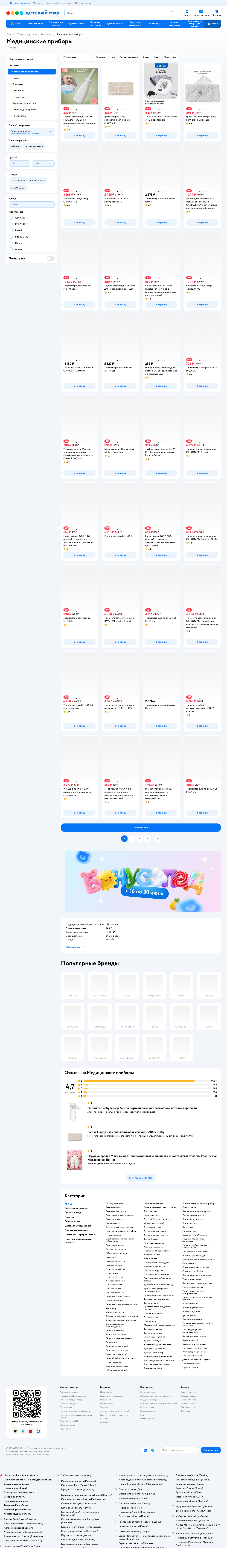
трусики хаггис (113, 1223)
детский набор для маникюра (120, 1358)
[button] (212, 24)
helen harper (112, 1273)
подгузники (150, 1321)
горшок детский (190, 1303)
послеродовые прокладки (195, 1251)
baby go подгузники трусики (120, 1227)
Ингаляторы (19, 96)
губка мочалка (189, 1315)
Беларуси (46, 1454)
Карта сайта (65, 1428)
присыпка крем (190, 1367)
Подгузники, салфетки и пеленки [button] (78, 1240)
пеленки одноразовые (193, 1356)
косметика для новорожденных (121, 1320)
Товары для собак (188, 1399)
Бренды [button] (69, 1203)
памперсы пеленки (191, 1363)
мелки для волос (114, 1362)
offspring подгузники (116, 1253)
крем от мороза (151, 1215)
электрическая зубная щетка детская (157, 1279)
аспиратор (111, 1308)
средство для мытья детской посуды (157, 1307)
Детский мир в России (17, 1454)
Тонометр (18, 84)
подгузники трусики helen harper (122, 1231)
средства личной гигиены (194, 1235)
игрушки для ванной (154, 1223)
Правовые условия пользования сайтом (47, 1448)
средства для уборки (192, 1271)
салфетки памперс (115, 1300)
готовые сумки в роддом (194, 1255)
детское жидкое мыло (155, 1348)
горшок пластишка (115, 1292)
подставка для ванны (192, 1287)
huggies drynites (152, 1255)
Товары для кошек (189, 1392)
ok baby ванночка (114, 1203)
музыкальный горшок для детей (159, 1325)
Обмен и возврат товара (71, 1399)
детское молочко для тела (156, 1299)
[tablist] (143, 881)
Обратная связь (67, 1425)
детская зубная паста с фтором (159, 1360)
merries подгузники (115, 1281)
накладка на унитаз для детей (158, 1344)
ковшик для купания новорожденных (192, 1330)
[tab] (143, 881)
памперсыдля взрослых (194, 1215)
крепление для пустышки (194, 1344)
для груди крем (189, 1223)
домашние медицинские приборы (199, 1203)
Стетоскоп (18, 90)
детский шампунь (152, 1341)
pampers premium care (154, 1266)
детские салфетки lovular (118, 1296)
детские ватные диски (155, 1231)
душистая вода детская (117, 1366)
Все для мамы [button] (72, 1221)
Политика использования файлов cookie (76, 1416)
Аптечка (45, 34)
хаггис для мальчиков (154, 1247)
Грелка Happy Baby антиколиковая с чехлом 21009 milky (125, 1132)
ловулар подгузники (116, 1249)
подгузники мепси (115, 1277)
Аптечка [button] (69, 1216)
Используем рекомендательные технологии (27, 1451)
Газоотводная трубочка (25, 109)
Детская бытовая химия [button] (78, 1225)
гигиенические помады (117, 1350)
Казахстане (34, 1454)
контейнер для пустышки (194, 1336)
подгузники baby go (115, 1269)
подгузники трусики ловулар (120, 1215)
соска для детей (190, 1340)
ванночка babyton (114, 1207)
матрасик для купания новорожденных (193, 1292)
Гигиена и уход (26, 34)
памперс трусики (114, 1219)
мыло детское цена (153, 1203)
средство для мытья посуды (195, 1267)
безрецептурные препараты (196, 1211)
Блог (142, 1415)
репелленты (111, 1342)
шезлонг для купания (192, 1307)
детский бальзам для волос (157, 1219)
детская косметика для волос (120, 1338)
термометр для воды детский (158, 1356)
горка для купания (191, 1311)
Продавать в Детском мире (73, 1396)
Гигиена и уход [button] (73, 1212)
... (152, 838)
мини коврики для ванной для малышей (197, 1298)
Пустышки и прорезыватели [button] (80, 1234)
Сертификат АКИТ (69, 1421)
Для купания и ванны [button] (76, 1230)
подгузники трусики (154, 1270)
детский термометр (153, 1352)
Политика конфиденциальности (75, 1411)
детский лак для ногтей (117, 1346)
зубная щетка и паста (116, 1334)
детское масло (151, 1317)
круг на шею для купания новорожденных (156, 1289)
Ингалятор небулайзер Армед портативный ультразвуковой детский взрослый (142, 1108)
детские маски (151, 1303)
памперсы (111, 1257)
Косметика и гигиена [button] (76, 1208)
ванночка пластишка (116, 1211)
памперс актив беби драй (156, 1262)
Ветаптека (185, 1411)
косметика (187, 1227)
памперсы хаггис (114, 1265)
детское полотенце (192, 1319)
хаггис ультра (150, 1258)
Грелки (16, 78)
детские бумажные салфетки (196, 1359)
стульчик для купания (154, 1337)
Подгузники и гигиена (21, 59)
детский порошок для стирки (196, 1275)
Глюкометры (19, 115)
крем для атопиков (115, 1312)
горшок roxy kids (114, 1285)
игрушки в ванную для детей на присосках (197, 1324)
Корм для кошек (188, 1396)
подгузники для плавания (156, 1274)
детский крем (151, 1239)
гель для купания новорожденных (122, 1316)
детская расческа (152, 1227)
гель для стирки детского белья (159, 1295)
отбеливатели (189, 1263)
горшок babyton (113, 1288)
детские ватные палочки (156, 1235)
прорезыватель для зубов (194, 1348)
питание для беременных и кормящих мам (195, 1246)
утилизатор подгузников (194, 1352)
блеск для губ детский (116, 1354)
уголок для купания (191, 1279)
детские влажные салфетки (157, 1364)
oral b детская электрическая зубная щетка (120, 1240)
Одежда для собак (189, 1407)
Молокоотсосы (189, 1231)
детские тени (150, 1211)
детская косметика (115, 1330)
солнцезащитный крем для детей (160, 1207)
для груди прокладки (192, 1219)
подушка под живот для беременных (193, 1240)
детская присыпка (153, 1329)
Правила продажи (68, 1403)
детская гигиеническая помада (159, 1285)
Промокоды (66, 1407)
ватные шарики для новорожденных (115, 1325)
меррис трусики (114, 1235)
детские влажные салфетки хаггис (122, 1304)
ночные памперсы (153, 1313)
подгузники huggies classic (157, 1251)
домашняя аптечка (153, 1368)
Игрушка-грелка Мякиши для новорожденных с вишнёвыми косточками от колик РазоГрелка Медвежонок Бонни (152, 1158)
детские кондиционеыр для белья (198, 1259)
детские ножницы (153, 1333)
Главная (10, 34)
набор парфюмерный (116, 1370)
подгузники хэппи (115, 1245)
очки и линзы (189, 1207)
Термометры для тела (24, 103)
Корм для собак (187, 1403)
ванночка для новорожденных (197, 1283)
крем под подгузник (154, 1243)
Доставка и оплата (69, 1392)
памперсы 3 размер (115, 1261)
